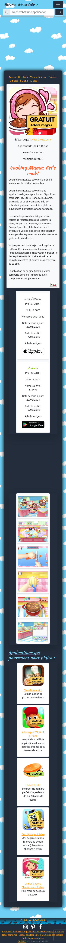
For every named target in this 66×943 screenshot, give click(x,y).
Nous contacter (9, 935)
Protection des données (33, 938)
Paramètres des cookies (51, 935)
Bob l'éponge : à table (33, 834)
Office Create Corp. (41, 139)
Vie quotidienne (38, 77)
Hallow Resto (33, 785)
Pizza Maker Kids (33, 690)
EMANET (22, 941)
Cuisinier (26, 920)
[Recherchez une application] (32, 12)
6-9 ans (24, 80)
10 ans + (34, 80)
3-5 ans (14, 80)
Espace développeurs (28, 935)
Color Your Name (10, 931)
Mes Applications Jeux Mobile (33, 931)
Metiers (39, 920)
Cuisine (53, 77)
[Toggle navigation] (58, 4)
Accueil (12, 77)
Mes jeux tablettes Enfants (21, 4)
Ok (59, 12)
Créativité (23, 77)
